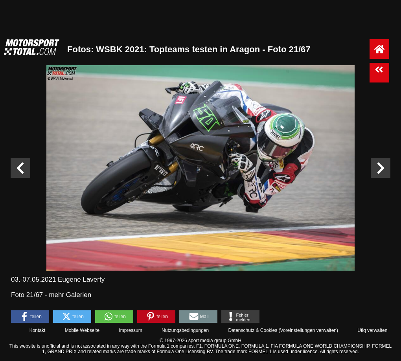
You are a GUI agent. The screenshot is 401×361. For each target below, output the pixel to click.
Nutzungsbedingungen (185, 330)
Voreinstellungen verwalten (308, 330)
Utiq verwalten (372, 330)
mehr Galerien (70, 295)
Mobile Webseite (82, 330)
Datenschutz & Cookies (252, 330)
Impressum (130, 330)
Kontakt (37, 330)
